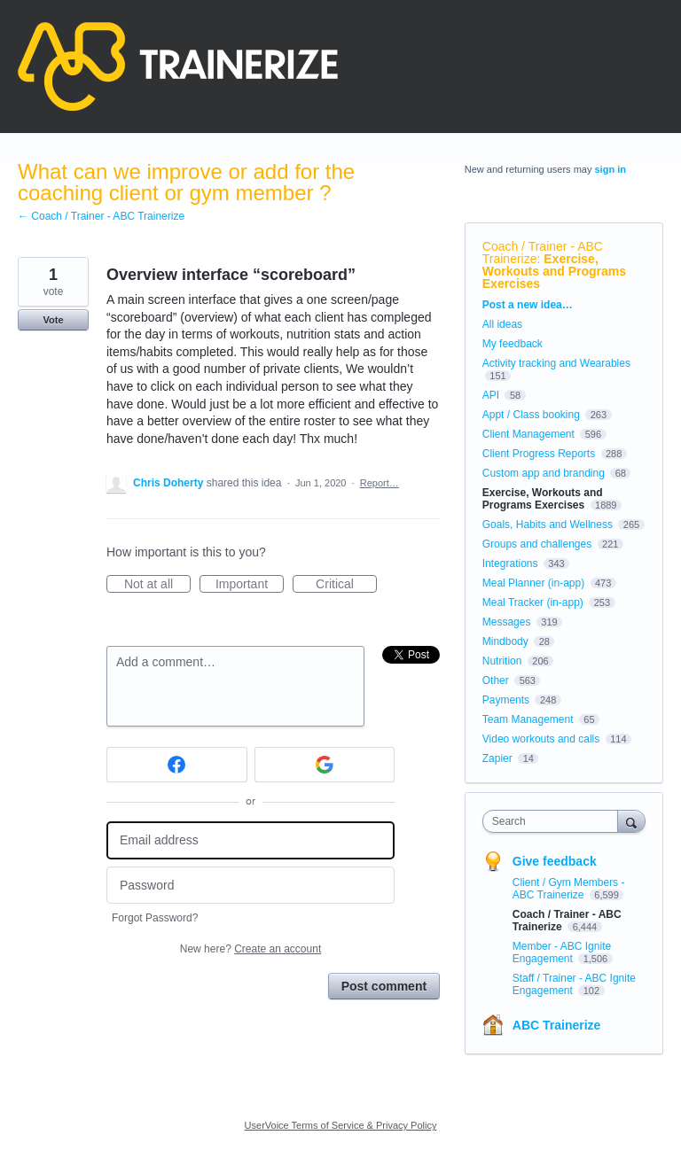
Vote (53, 320)
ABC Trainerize (557, 1025)
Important (249, 585)
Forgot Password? (155, 918)
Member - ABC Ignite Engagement (562, 952)
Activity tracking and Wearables (556, 363)
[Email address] (250, 840)
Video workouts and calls (541, 739)
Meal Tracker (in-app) (532, 602)
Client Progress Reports (538, 453)
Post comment (384, 986)
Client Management (528, 434)
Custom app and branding (543, 473)
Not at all (157, 585)
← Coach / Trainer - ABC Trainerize (101, 216)
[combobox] (554, 821)
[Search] (631, 821)
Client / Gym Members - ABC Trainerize (569, 888)
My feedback (512, 344)
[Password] (250, 886)
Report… (379, 483)
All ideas (502, 324)
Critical (346, 585)
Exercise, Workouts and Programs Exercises (554, 271)
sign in (610, 169)
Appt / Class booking (531, 414)
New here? (250, 949)
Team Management (528, 719)
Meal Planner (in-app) (533, 583)
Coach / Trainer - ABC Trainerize (542, 252)
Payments (505, 700)
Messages (506, 622)
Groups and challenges (536, 544)
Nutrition (502, 661)
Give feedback (555, 861)
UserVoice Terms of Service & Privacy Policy (341, 1125)
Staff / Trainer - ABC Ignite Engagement (574, 984)
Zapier (497, 758)
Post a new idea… (527, 305)
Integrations (510, 563)
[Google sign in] (324, 764)
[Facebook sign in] (176, 764)
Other (495, 680)
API (490, 395)
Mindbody (505, 641)
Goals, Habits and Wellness (547, 524)
